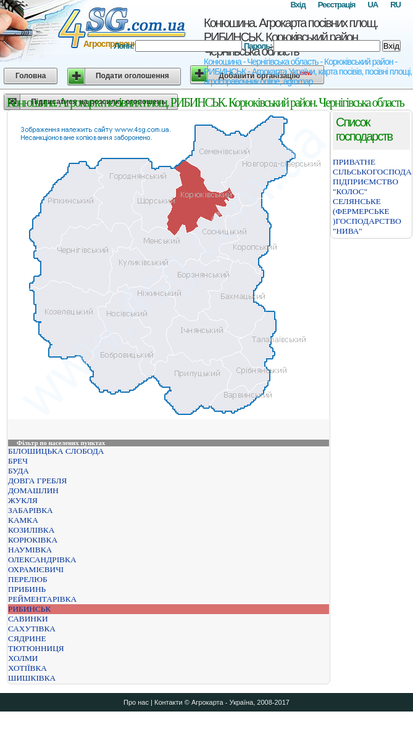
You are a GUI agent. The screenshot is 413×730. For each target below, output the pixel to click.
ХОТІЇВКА (27, 668)
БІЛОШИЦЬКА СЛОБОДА (56, 451)
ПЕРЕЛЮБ (28, 579)
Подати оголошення (132, 76)
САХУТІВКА (32, 628)
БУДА (18, 470)
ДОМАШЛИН (33, 490)
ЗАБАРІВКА (30, 510)
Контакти (168, 702)
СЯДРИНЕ (27, 638)
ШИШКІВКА (32, 678)
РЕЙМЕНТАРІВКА (42, 599)
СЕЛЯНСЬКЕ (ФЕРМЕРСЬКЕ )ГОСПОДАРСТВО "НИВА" (367, 216)
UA (372, 4)
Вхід (297, 4)
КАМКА (23, 520)
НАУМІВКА (30, 549)
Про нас (136, 702)
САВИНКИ (28, 618)
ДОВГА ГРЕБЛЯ (37, 480)
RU (395, 4)
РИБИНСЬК (29, 608)
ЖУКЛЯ (23, 500)
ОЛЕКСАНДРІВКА (42, 559)
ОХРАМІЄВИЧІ (36, 569)
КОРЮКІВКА (32, 539)
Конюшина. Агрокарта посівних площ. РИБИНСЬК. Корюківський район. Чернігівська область (290, 37)
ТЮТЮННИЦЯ (36, 648)
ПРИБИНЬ (27, 589)
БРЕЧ (18, 460)
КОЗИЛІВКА (31, 530)
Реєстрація (337, 4)
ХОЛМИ (23, 658)
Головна (30, 76)
